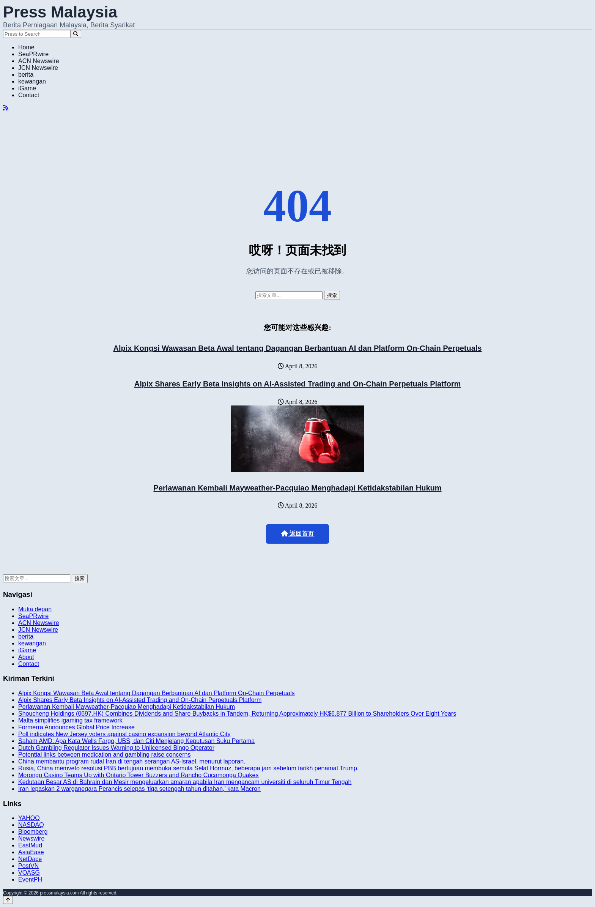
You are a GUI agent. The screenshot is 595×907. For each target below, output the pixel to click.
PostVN (28, 866)
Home (26, 47)
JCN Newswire (38, 68)
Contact (28, 95)
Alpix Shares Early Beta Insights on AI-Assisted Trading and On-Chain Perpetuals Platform (297, 384)
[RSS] (5, 108)
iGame (27, 88)
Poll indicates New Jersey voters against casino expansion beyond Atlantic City (124, 734)
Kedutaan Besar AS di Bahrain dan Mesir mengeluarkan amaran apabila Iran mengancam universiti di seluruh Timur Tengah (184, 782)
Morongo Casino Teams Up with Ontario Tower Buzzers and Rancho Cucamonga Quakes (138, 775)
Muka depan (35, 609)
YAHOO (29, 818)
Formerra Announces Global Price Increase (76, 727)
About (26, 657)
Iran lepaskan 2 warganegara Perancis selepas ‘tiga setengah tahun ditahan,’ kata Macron (139, 789)
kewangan (32, 81)
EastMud (30, 845)
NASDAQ (31, 825)
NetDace (30, 859)
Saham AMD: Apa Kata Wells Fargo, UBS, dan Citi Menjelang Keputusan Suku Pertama (136, 741)
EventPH (30, 879)
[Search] (75, 34)
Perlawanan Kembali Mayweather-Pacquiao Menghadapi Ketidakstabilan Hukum (297, 488)
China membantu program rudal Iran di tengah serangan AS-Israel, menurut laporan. (132, 761)
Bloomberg (32, 831)
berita (25, 74)
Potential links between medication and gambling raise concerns (104, 754)
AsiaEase (31, 852)
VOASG (29, 872)
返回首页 (297, 533)
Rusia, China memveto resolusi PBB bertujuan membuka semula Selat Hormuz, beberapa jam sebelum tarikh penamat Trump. (188, 768)
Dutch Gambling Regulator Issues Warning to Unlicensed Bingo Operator (116, 748)
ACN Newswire (38, 61)
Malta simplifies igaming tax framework (70, 720)
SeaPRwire (33, 54)
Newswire (31, 838)
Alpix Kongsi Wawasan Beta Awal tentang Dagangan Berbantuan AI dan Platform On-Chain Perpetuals (297, 348)
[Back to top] (8, 900)
